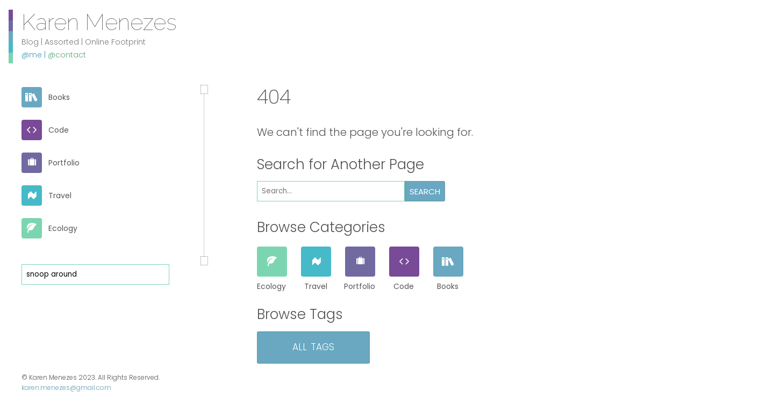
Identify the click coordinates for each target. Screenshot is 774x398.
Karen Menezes (99, 21)
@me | (35, 54)
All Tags (313, 345)
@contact (67, 54)
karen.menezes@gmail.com (66, 387)
